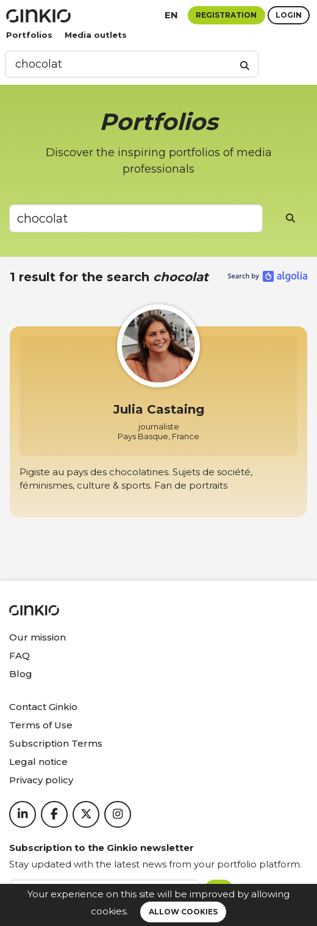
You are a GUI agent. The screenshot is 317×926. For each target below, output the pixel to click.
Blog (20, 674)
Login (289, 15)
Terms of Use (41, 725)
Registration (226, 15)
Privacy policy (41, 780)
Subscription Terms (55, 743)
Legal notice (38, 761)
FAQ (19, 655)
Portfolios (29, 35)
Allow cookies (183, 911)
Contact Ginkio (43, 706)
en (171, 15)
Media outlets (96, 35)
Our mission (37, 637)
